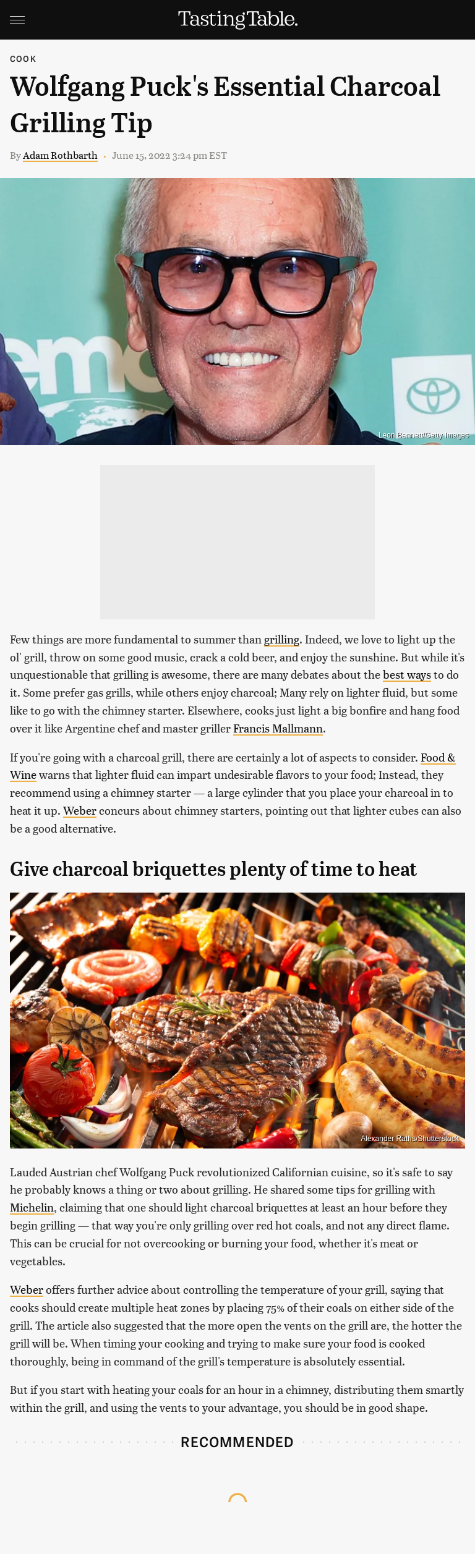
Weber (79, 810)
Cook (23, 58)
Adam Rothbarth (60, 155)
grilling (281, 639)
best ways (407, 674)
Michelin (32, 1207)
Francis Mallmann (278, 728)
